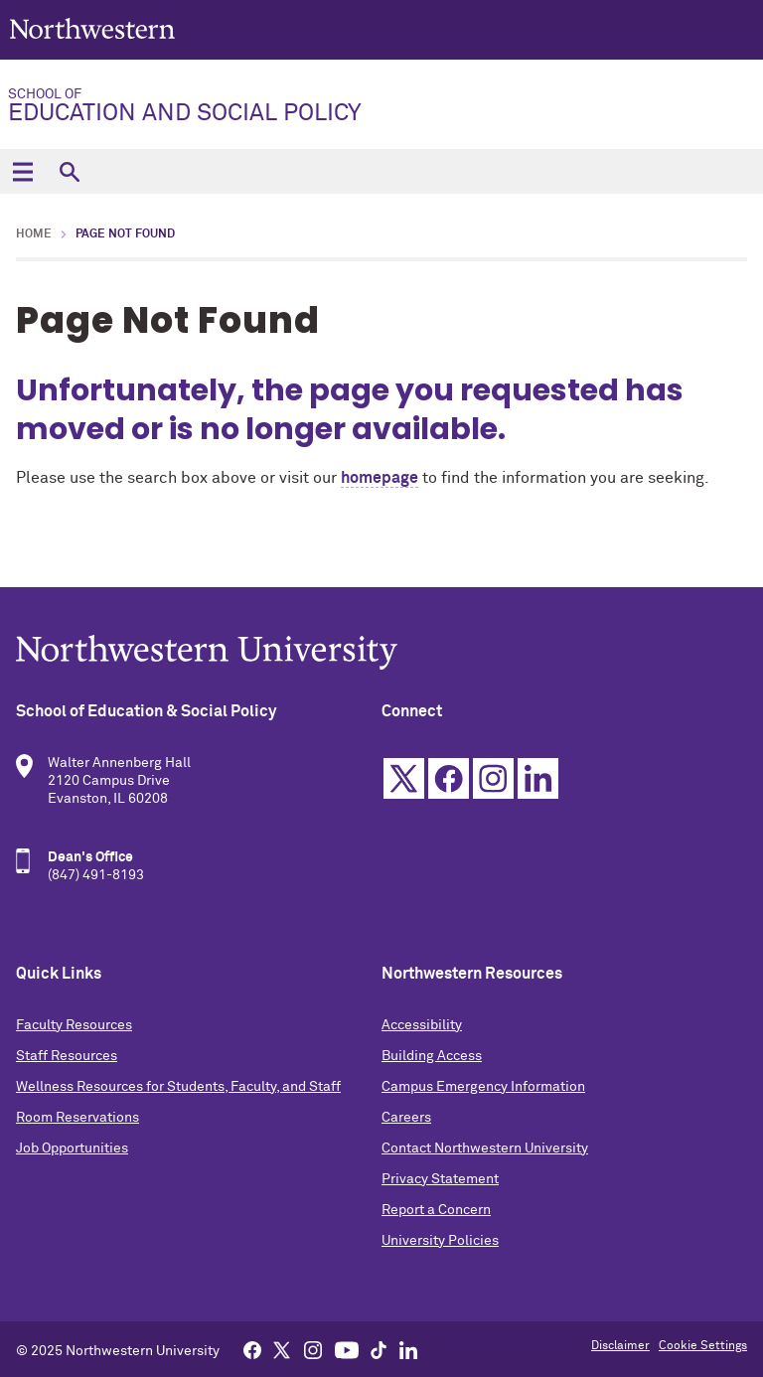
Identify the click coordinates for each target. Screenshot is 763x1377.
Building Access (432, 1056)
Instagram (493, 778)
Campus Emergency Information (483, 1087)
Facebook (448, 778)
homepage (379, 478)
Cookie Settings (703, 1346)
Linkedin (538, 778)
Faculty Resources (74, 1025)
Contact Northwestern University (485, 1148)
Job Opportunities (72, 1148)
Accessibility (422, 1025)
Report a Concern (436, 1210)
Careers (406, 1118)
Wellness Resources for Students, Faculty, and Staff (178, 1087)
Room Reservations (77, 1118)
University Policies (440, 1241)
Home (34, 234)
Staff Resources (66, 1056)
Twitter (403, 778)
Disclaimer (620, 1346)
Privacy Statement (440, 1179)
